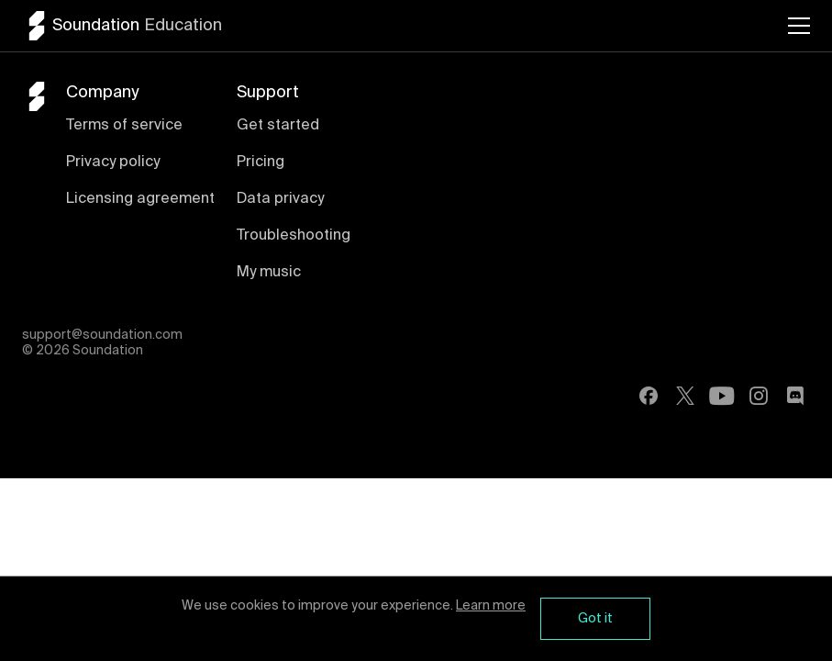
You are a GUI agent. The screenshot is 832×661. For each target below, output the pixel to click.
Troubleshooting (293, 236)
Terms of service (124, 125)
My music (269, 272)
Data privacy (280, 199)
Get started (278, 125)
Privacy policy (113, 162)
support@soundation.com (102, 335)
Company (102, 92)
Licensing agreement (140, 199)
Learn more (491, 605)
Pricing (260, 162)
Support (268, 92)
